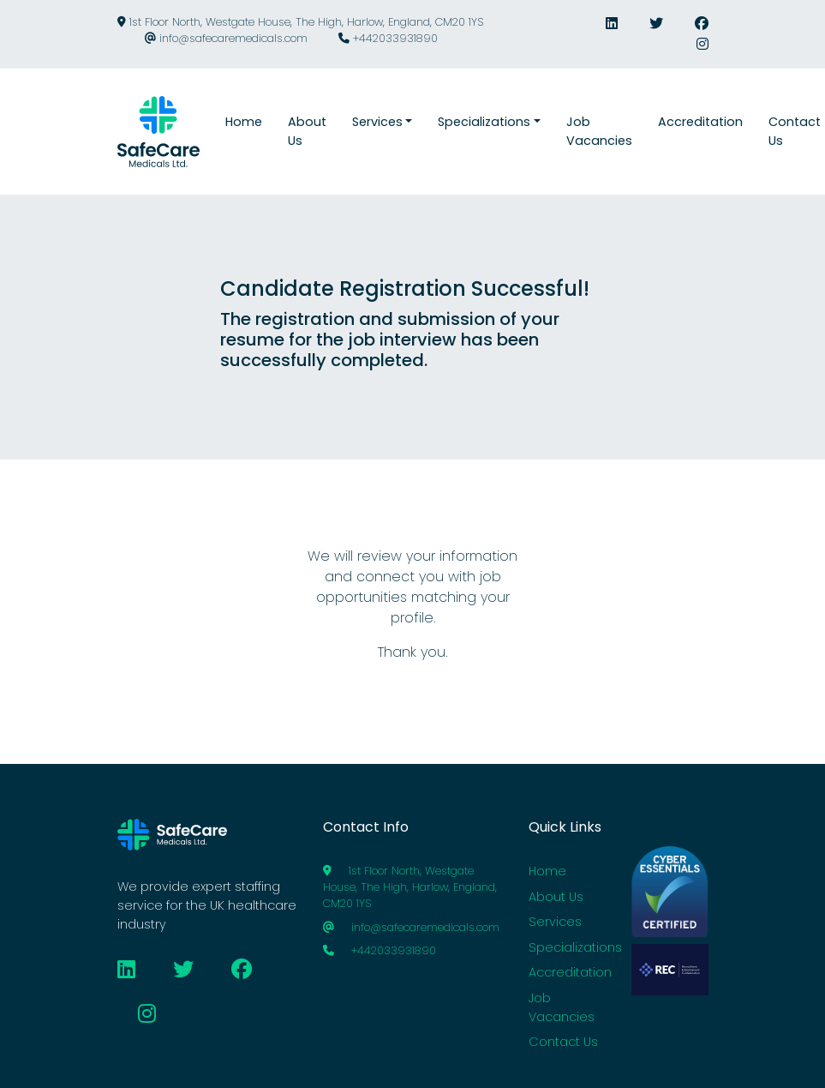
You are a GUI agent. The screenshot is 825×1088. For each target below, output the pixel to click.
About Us (556, 896)
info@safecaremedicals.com (226, 38)
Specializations (575, 947)
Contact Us (563, 1041)
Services (555, 921)
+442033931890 (388, 38)
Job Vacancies (562, 1007)
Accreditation (570, 972)
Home (547, 871)
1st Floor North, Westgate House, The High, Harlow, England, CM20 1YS (300, 22)
